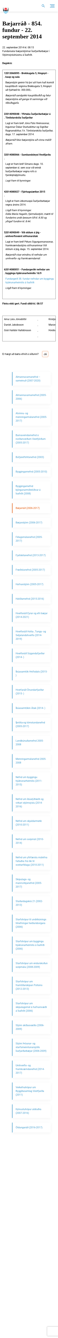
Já (45, 354)
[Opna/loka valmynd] (52, 6)
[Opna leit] (43, 5)
